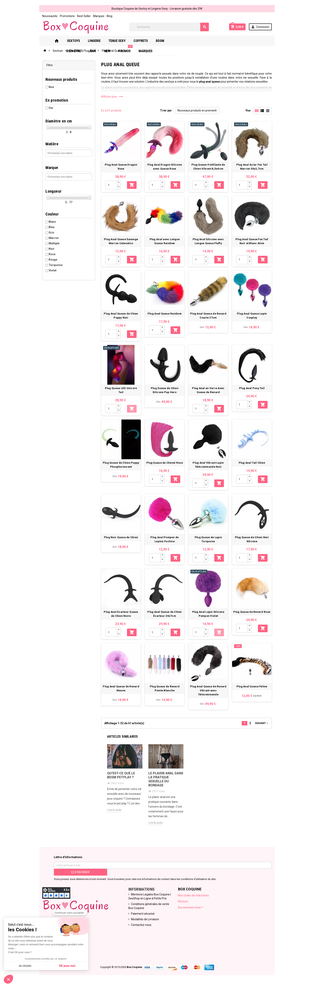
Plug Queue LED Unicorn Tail (120, 390)
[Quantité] (110, 185)
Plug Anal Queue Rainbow (165, 315)
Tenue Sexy (117, 41)
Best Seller (82, 16)
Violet (51, 270)
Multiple (52, 243)
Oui (49, 107)
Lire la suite (114, 810)
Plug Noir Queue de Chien (121, 540)
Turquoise (54, 265)
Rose (50, 254)
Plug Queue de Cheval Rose (165, 465)
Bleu (50, 227)
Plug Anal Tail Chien (253, 465)
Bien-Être (180, 41)
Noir (50, 248)
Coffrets (141, 41)
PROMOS (232, 39)
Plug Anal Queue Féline (253, 690)
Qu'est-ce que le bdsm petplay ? (120, 776)
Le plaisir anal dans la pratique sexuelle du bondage (165, 780)
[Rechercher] (169, 27)
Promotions (65, 16)
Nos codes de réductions (193, 896)
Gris (50, 232)
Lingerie (95, 41)
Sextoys (74, 41)
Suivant (263, 723)
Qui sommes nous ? (190, 908)
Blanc (51, 221)
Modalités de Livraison (145, 920)
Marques (97, 16)
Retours (183, 902)
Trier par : (166, 110)
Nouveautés (48, 16)
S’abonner (79, 873)
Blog (108, 16)
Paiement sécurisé (142, 914)
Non (50, 87)
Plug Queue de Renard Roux (253, 615)
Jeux (199, 41)
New (214, 41)
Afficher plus (111, 96)
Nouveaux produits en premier (196, 110)
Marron (52, 238)
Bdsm (161, 41)
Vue (249, 110)
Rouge (51, 259)
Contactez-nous (141, 925)
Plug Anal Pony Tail (253, 390)
